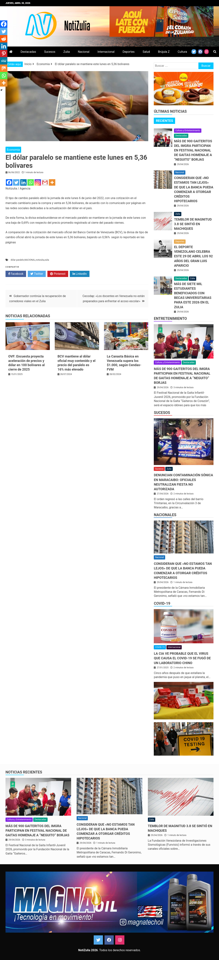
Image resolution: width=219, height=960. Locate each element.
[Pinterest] (3, 53)
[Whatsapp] (30, 182)
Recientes (164, 121)
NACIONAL (29, 260)
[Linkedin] (23, 182)
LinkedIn (80, 274)
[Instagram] (38, 182)
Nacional (83, 51)
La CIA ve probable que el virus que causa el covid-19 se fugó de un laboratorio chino (182, 658)
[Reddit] (3, 38)
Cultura (182, 51)
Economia (13, 149)
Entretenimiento (170, 318)
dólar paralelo (17, 260)
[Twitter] (16, 182)
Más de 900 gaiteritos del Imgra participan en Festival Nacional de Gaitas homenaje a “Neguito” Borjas (193, 150)
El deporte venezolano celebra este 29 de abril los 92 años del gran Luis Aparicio (193, 256)
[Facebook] (9, 182)
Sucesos (49, 51)
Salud (146, 51)
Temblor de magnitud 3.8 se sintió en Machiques (193, 223)
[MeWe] (3, 61)
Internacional (106, 51)
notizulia (40, 260)
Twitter (36, 274)
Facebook (15, 274)
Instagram (119, 940)
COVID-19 (162, 603)
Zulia (66, 51)
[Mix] (3, 68)
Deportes (128, 51)
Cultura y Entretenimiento (187, 130)
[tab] (164, 121)
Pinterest (57, 274)
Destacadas (28, 51)
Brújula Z (164, 51)
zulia (46, 260)
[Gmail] (45, 182)
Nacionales (165, 515)
